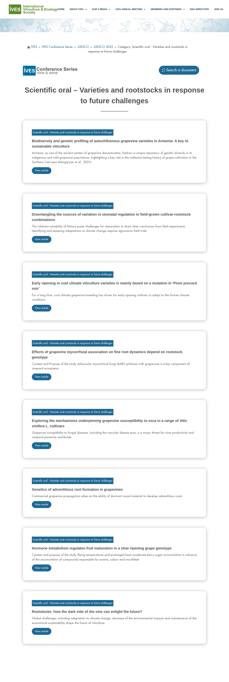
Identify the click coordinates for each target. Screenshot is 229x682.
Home (61, 9)
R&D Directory (199, 9)
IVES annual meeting (129, 9)
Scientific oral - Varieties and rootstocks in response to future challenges (73, 132)
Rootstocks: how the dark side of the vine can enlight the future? (87, 612)
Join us (218, 9)
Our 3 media (99, 9)
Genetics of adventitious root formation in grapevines (77, 489)
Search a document (181, 70)
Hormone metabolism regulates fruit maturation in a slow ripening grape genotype (102, 548)
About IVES (76, 9)
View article (41, 170)
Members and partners (166, 9)
